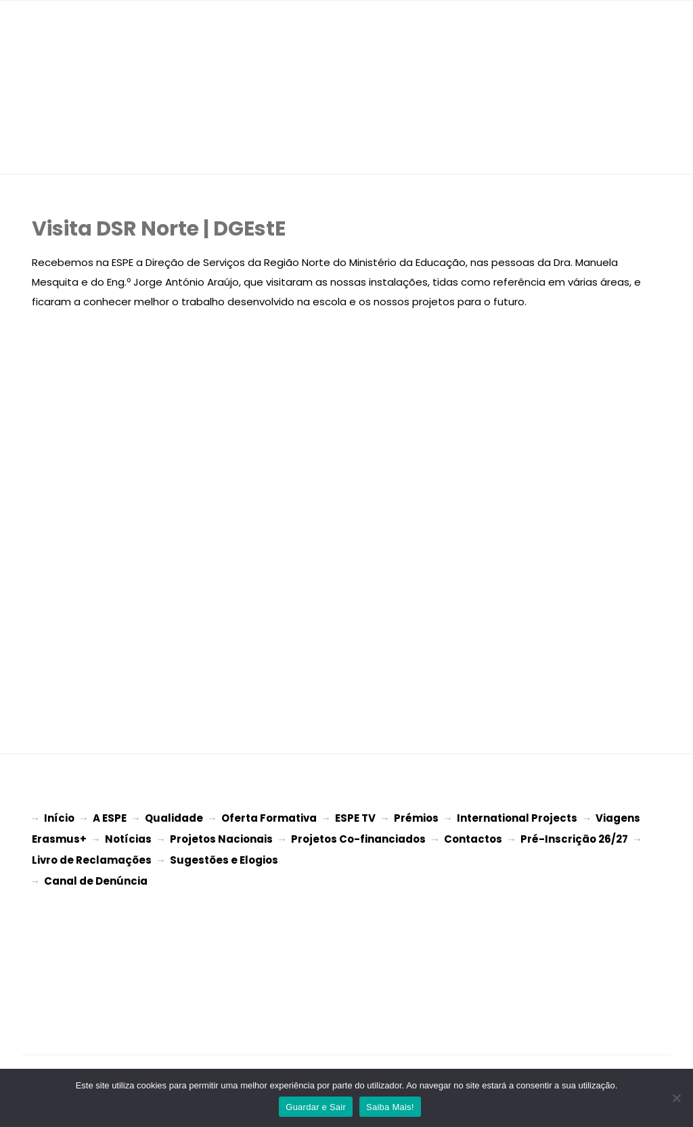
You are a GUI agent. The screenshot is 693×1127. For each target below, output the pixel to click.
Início (59, 818)
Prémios (416, 818)
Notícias (128, 838)
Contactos (473, 838)
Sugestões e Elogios (224, 857)
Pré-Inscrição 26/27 (574, 838)
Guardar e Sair (316, 1107)
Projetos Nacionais (221, 838)
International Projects (517, 818)
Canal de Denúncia (96, 877)
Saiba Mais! (390, 1107)
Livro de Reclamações (92, 857)
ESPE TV (355, 818)
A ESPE (110, 818)
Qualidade (174, 818)
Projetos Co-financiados (358, 838)
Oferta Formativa (269, 818)
